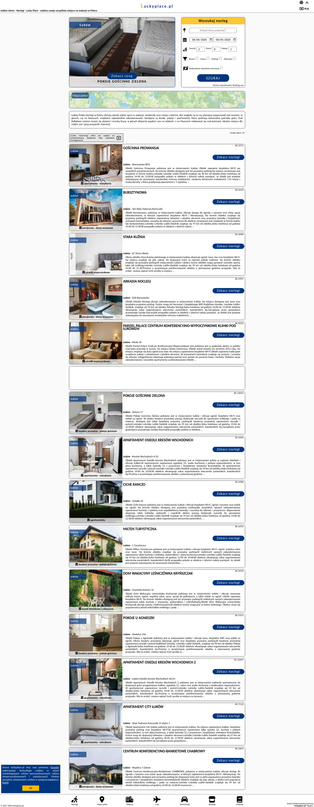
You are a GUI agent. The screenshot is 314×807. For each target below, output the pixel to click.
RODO (5, 782)
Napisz (310, 805)
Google (54, 767)
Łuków (74, 151)
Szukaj (213, 78)
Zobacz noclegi (228, 157)
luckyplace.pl (157, 6)
